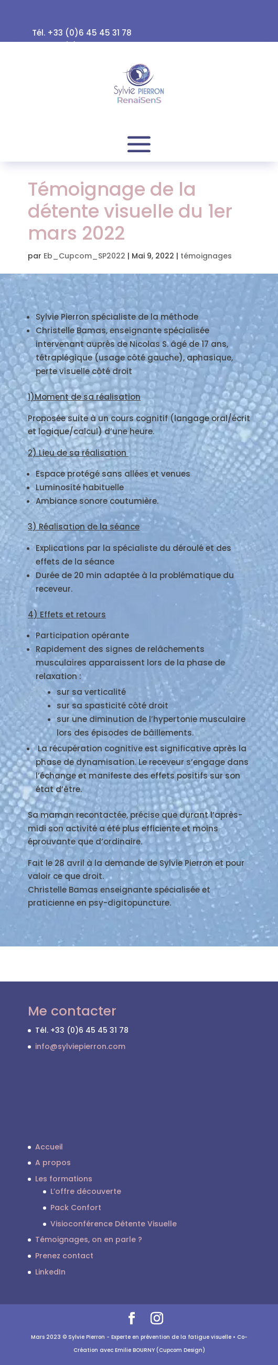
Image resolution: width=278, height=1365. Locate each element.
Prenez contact (64, 1255)
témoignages (206, 256)
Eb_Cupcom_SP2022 (84, 256)
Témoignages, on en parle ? (88, 1239)
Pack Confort (75, 1207)
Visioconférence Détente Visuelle (113, 1224)
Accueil (49, 1147)
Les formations (63, 1179)
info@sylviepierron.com (80, 1046)
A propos (53, 1162)
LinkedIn (50, 1272)
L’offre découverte (85, 1191)
